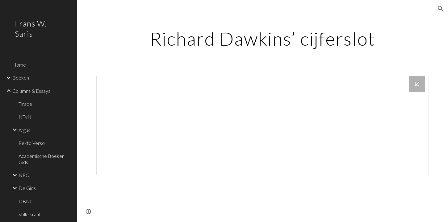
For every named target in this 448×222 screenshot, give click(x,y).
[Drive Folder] (262, 125)
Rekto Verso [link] (32, 143)
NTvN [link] (25, 117)
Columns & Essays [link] (31, 91)
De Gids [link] (27, 188)
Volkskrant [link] (30, 214)
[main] (262, 38)
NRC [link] (24, 175)
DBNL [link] (26, 201)
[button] (440, 8)
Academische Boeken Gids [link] (42, 159)
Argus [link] (24, 130)
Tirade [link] (25, 104)
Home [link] (19, 65)
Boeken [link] (20, 77)
